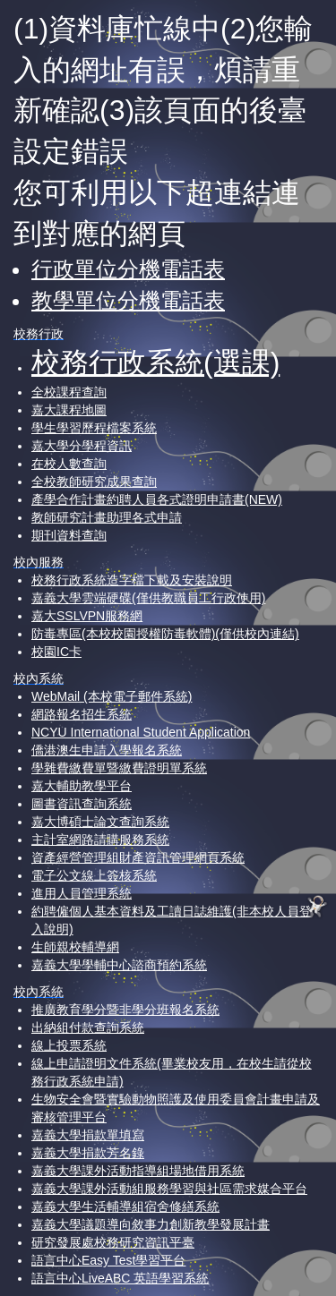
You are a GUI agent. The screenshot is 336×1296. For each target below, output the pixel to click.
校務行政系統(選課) (155, 362)
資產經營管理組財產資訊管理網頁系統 (138, 857)
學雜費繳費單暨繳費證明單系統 (119, 768)
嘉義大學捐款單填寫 (87, 1135)
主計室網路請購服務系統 (100, 839)
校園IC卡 (56, 651)
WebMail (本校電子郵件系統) (111, 696)
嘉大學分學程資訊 (81, 446)
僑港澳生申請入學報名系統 (106, 750)
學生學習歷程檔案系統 (94, 428)
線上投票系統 (69, 1045)
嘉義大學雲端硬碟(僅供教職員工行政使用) (148, 598)
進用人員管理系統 (81, 893)
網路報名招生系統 (81, 714)
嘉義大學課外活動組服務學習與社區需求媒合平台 (169, 1188)
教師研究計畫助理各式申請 (106, 517)
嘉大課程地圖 (69, 410)
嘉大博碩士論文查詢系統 (100, 821)
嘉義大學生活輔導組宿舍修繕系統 (125, 1206)
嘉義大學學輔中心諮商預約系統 (119, 965)
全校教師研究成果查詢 (94, 481)
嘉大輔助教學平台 (81, 786)
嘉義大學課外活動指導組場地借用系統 (138, 1171)
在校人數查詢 (69, 463)
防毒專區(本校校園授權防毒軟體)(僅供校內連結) (165, 634)
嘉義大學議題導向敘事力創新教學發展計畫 (150, 1224)
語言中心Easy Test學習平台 (108, 1260)
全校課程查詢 (69, 392)
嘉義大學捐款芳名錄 (87, 1153)
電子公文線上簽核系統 (94, 875)
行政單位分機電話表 (128, 269)
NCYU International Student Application (140, 732)
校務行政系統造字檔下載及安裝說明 (131, 580)
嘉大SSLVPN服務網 (86, 616)
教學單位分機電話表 (128, 300)
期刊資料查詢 (69, 535)
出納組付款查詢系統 (87, 1027)
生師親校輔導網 (75, 947)
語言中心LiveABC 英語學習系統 (120, 1278)
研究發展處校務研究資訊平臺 (112, 1242)
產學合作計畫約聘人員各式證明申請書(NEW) (156, 499)
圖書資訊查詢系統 (81, 804)
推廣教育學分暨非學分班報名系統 (125, 1009)
